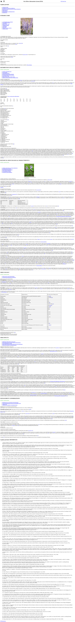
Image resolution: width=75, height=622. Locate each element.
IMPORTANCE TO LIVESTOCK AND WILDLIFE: (8, 406)
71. (2, 594)
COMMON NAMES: (3, 48)
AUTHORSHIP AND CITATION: (5, 36)
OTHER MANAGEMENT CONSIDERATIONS (9, 405)
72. (2, 596)
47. (2, 542)
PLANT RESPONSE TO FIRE (7, 343)
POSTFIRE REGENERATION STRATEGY (9, 277)
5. (2, 452)
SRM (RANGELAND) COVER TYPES (8, 76)
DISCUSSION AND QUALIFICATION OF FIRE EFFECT (11, 342)
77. (2, 607)
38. (2, 522)
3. (2, 448)
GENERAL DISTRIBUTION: (5, 79)
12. (2, 466)
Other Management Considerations (59, 395)
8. (2, 458)
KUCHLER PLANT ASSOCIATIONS (8, 75)
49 (2, 223)
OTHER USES (4, 404)
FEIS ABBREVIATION (6, 22)
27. (2, 498)
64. (2, 580)
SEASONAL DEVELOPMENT (7, 172)
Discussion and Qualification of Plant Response (63, 216)
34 (73, 359)
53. (2, 556)
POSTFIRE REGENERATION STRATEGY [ (7, 332)
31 (38, 424)
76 (67, 154)
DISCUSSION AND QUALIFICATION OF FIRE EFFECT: (9, 349)
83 (30, 222)
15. (2, 474)
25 (29, 181)
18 (6, 88)
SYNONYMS (4, 23)
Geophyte (1, 187)
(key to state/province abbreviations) (13, 96)
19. (2, 482)
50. (2, 548)
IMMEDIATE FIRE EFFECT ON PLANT (8, 341)
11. (2, 464)
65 (10, 283)
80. (2, 613)
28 (50, 305)
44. (2, 536)
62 (72, 153)
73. (2, 598)
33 (26, 244)
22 (70, 181)
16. (2, 475)
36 (4, 108)
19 (23, 54)
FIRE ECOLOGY (4, 272)
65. (2, 581)
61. (2, 573)
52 (20, 43)
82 (70, 209)
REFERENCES (4, 12)
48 (10, 289)
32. (2, 508)
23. (2, 490)
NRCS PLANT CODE (5, 24)
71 (73, 239)
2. (2, 445)
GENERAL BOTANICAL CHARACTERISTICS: (8, 178)
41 (2, 244)
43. (2, 534)
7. (2, 456)
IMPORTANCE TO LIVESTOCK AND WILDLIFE (10, 402)
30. (2, 505)
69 (29, 409)
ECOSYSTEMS (4, 72)
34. (2, 513)
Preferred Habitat (39, 265)
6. (2, 454)
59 (11, 195)
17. (2, 478)
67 (3, 437)
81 (51, 179)
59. (2, 569)
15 (40, 288)
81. (2, 614)
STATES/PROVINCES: (4, 96)
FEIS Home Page (63, 1)
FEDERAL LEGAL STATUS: (5, 61)
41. (2, 531)
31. (2, 507)
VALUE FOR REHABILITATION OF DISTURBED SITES (11, 403)
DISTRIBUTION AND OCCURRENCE (8, 8)
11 (69, 181)
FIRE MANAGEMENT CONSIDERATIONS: (7, 391)
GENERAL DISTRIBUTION (6, 71)
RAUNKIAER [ (2, 186)
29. (2, 503)
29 (50, 306)
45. (2, 538)
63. (2, 577)
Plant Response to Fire (53, 351)
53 (71, 253)
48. (2, 545)
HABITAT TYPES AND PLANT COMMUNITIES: (8, 148)
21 (47, 245)
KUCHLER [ (2, 108)
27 (12, 425)
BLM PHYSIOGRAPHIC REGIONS (8, 74)
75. (2, 602)
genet (51, 239)
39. (2, 524)
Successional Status (44, 393)
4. (2, 450)
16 (32, 150)
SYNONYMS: (2, 42)
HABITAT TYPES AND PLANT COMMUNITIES (10, 77)
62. (2, 575)
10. (2, 461)
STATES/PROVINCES (5, 73)
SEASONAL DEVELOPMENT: (5, 267)
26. (2, 496)
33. (2, 511)
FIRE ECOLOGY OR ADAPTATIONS (8, 276)
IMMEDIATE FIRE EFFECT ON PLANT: (7, 346)
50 (50, 296)
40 (36, 262)
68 (44, 241)
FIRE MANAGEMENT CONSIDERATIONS (9, 345)
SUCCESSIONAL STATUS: (4, 255)
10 (63, 155)
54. (2, 557)
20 (20, 80)
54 (5, 186)
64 (30, 181)
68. (2, 588)
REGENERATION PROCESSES (7, 169)
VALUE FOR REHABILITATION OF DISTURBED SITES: (9, 423)
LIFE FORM (4, 27)
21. (2, 486)
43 (51, 305)
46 (34, 209)
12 (38, 212)
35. (2, 515)
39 (63, 389)
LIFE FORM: (2, 58)
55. (2, 559)
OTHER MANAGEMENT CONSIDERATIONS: (8, 429)
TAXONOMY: (2, 53)
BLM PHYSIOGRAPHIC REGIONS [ (6, 105)
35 (49, 296)
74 (49, 302)
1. (2, 442)
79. (2, 611)
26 (10, 184)
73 (22, 43)
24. (2, 492)
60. (2, 571)
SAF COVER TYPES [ (4, 119)
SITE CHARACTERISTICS (6, 170)
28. (2, 500)
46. (2, 541)
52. (2, 554)
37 (62, 249)
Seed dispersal (4, 281)
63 (73, 260)
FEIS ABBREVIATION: (4, 39)
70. (2, 592)
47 (9, 197)
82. (2, 616)
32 (19, 43)
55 (52, 250)
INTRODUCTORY (5, 7)
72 (55, 360)
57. (2, 564)
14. (2, 472)
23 (53, 432)
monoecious (14, 194)
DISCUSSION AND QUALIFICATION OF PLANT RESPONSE (12, 344)
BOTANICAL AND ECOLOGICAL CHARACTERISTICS (11, 9)
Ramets (38, 239)
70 (21, 43)
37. (2, 519)
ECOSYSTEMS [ (3, 88)
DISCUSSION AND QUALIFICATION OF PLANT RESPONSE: (10, 373)
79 (41, 288)
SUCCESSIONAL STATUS (6, 171)
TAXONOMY (4, 26)
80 (30, 409)
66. (2, 584)
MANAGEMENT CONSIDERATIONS (8, 11)
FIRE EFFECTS (4, 10)
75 (32, 430)
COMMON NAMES (5, 25)
